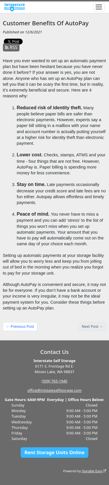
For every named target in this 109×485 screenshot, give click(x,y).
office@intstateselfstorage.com (54, 390)
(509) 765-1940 (54, 381)
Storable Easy (94, 471)
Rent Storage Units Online (54, 452)
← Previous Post (20, 326)
